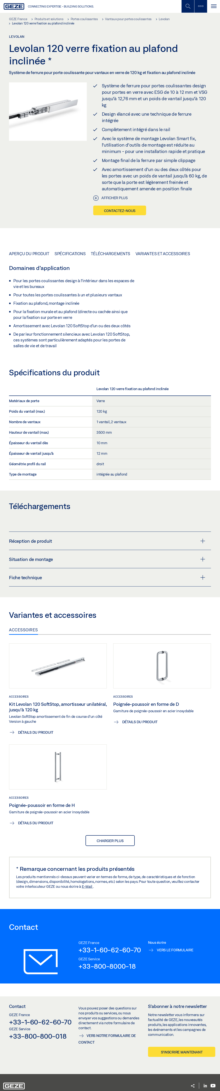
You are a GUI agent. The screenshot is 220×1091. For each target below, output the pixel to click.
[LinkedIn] (205, 1085)
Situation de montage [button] (107, 559)
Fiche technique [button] (107, 577)
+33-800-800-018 (37, 1036)
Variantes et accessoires (163, 253)
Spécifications (70, 253)
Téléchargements (110, 253)
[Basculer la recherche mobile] (187, 6)
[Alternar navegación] (213, 6)
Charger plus (110, 841)
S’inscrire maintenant (182, 1052)
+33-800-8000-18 (107, 966)
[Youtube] (213, 1085)
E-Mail (87, 886)
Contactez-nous (120, 211)
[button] (192, 1086)
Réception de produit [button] (107, 541)
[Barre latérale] (200, 6)
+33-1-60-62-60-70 (109, 950)
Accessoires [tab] (23, 629)
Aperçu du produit (29, 253)
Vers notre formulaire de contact (107, 1038)
